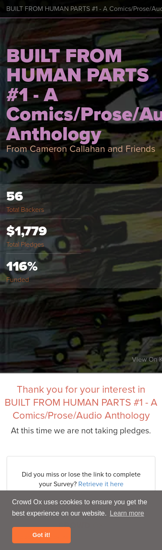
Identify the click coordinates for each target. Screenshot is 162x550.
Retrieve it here (100, 484)
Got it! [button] (41, 535)
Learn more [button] (127, 513)
